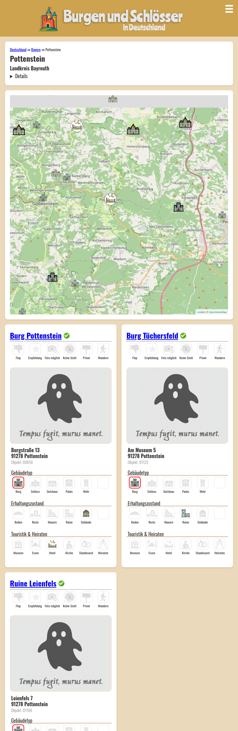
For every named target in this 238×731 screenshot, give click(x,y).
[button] (43, 197)
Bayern (36, 49)
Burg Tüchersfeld (152, 335)
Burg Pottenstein (36, 335)
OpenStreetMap (218, 312)
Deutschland (18, 49)
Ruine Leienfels (33, 583)
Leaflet (201, 312)
